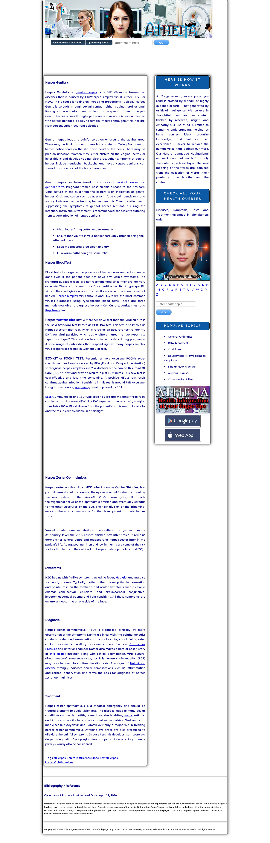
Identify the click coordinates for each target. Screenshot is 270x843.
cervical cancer (127, 182)
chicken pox (57, 653)
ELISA (49, 396)
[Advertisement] (134, 61)
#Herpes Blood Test (92, 758)
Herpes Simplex (67, 296)
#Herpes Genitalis (66, 758)
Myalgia (121, 577)
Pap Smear (52, 310)
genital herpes (86, 92)
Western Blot (65, 320)
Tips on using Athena (97, 42)
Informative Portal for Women (67, 42)
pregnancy (82, 387)
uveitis (127, 715)
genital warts (54, 187)
